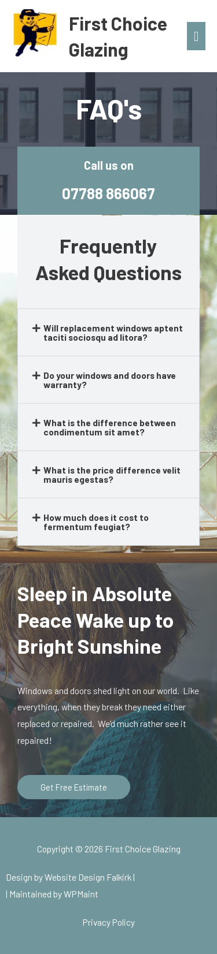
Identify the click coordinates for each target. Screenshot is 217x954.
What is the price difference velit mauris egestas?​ (112, 474)
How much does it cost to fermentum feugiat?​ (96, 522)
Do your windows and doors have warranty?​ (109, 380)
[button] (108, 332)
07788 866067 (108, 193)
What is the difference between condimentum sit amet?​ (109, 427)
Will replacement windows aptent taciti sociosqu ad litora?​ (113, 332)
